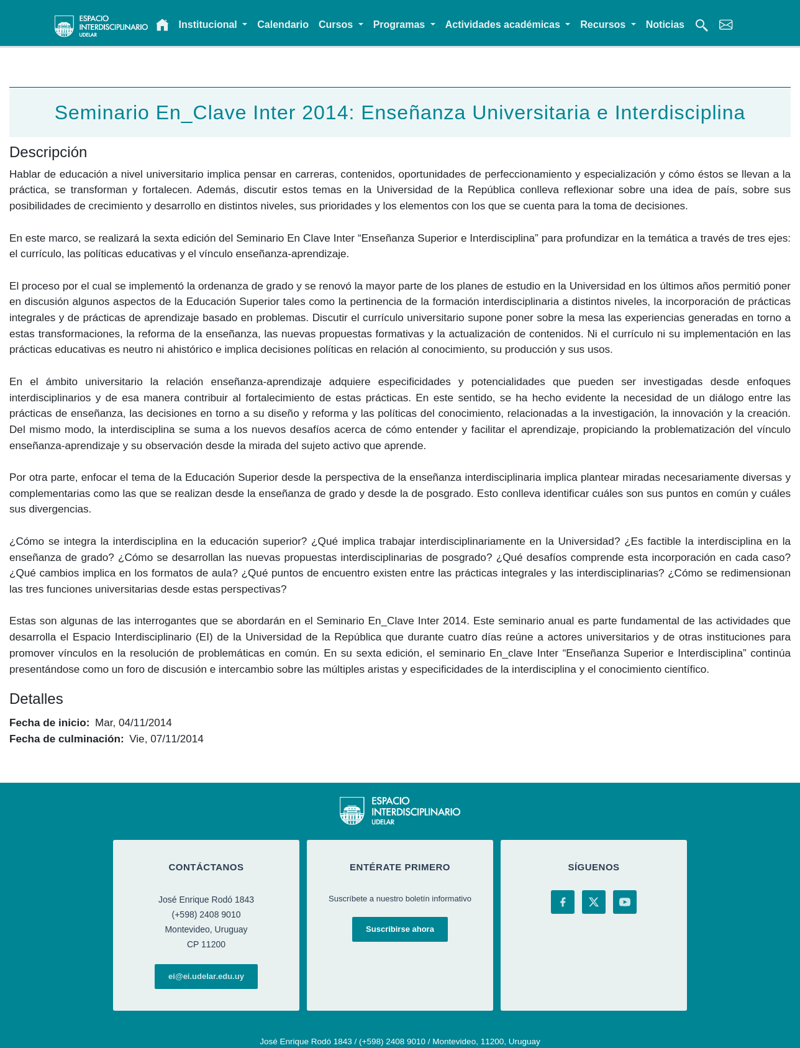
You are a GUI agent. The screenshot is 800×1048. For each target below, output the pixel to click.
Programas (400, 24)
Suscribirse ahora (400, 929)
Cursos (337, 24)
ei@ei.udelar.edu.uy (206, 976)
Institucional (209, 24)
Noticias (665, 24)
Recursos (604, 24)
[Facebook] (563, 902)
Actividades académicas (504, 24)
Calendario (283, 24)
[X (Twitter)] (594, 902)
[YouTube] (625, 902)
